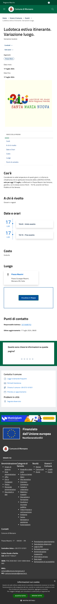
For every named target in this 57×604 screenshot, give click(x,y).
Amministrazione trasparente (40, 552)
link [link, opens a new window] (49, 591)
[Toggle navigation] (4, 9)
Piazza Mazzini (17, 274)
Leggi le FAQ (38, 546)
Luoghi (50, 469)
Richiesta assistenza (41, 549)
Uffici (6, 477)
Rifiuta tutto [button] (37, 596)
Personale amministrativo (10, 488)
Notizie (38, 467)
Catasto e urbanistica (24, 488)
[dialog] (28, 591)
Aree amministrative (10, 473)
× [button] (54, 581)
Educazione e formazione (25, 498)
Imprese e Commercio (24, 483)
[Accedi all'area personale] (49, 2)
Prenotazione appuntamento (44, 541)
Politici (7, 484)
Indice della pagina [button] (13, 134)
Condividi (9, 45)
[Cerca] (52, 9)
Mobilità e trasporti (23, 493)
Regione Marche (9, 2)
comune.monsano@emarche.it (16, 573)
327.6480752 (26, 324)
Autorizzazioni (25, 524)
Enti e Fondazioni (8, 480)
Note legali (38, 559)
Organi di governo (8, 468)
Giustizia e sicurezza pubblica (24, 504)
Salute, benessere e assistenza (24, 519)
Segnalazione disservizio (42, 544)
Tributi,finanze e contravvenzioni (26, 510)
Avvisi (38, 472)
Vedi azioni (9, 50)
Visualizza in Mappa (28, 298)
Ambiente (23, 514)
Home (5, 18)
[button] (28, 600)
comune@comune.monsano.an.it (13, 571)
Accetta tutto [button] (20, 596)
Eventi (27, 18)
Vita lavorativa (25, 479)
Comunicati (40, 469)
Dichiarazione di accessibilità (44, 561)
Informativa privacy (41, 556)
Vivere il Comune (16, 18)
